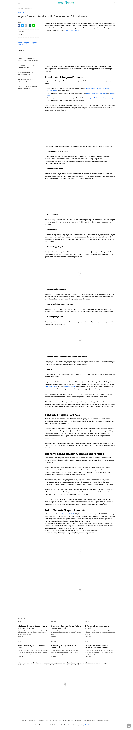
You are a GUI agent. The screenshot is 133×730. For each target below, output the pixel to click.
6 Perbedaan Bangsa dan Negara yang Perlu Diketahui (28, 59)
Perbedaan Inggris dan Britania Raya (26, 80)
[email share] (26, 25)
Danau (87, 641)
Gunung (20, 621)
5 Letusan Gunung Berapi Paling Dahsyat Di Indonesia (32, 627)
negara (26, 43)
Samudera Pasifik (51, 387)
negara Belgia (91, 88)
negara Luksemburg (103, 88)
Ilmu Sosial (28, 8)
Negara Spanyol (108, 98)
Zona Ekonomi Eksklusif (66, 514)
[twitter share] (22, 25)
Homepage (20, 8)
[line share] (33, 25)
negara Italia (90, 93)
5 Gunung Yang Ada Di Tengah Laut (32, 646)
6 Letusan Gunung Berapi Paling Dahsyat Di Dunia (66, 627)
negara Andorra (94, 98)
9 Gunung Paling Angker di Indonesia (63, 646)
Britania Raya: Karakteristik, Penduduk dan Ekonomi (27, 87)
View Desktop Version (91, 725)
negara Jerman (52, 91)
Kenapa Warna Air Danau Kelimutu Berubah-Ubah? (96, 646)
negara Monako (101, 93)
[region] (80, 49)
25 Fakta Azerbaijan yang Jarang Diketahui (27, 73)
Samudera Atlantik (72, 30)
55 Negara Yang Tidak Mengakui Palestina (26, 66)
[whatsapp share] (30, 25)
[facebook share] (19, 25)
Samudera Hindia (69, 387)
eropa (20, 43)
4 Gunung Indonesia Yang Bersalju (97, 627)
